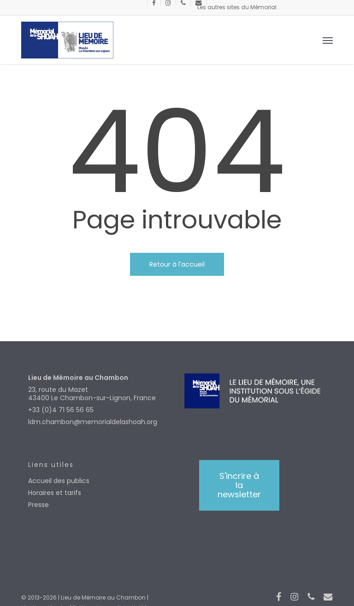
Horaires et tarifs (54, 493)
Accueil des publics (58, 481)
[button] (328, 40)
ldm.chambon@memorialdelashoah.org (92, 422)
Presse (38, 505)
